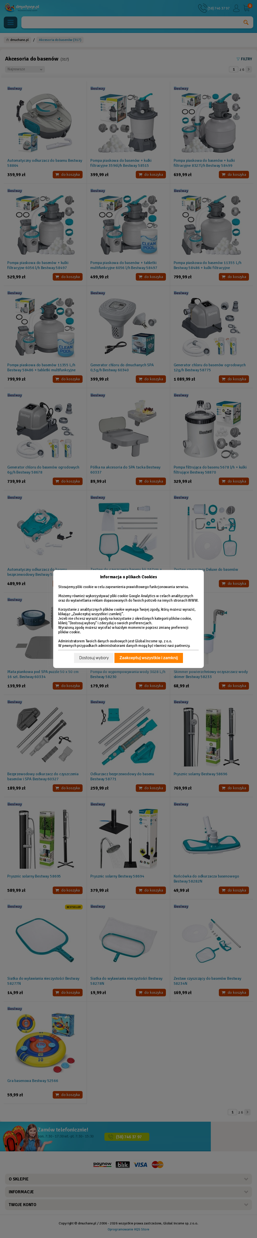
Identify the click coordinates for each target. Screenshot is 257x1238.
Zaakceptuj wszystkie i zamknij (148, 657)
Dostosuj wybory (94, 657)
